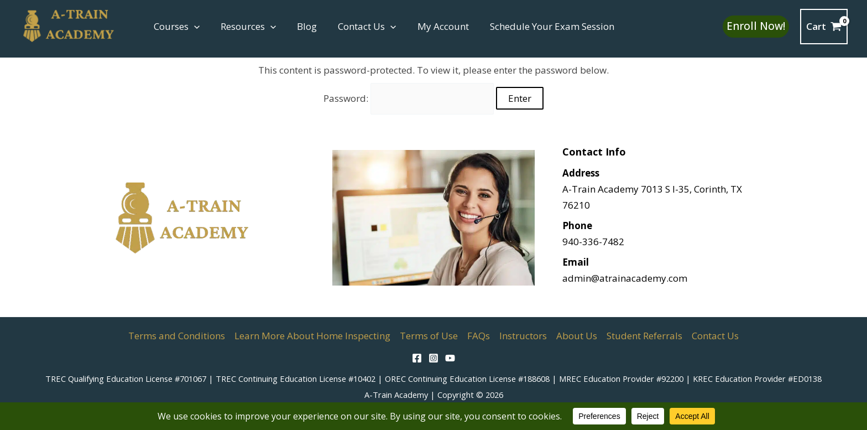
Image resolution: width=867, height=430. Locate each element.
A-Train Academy (396, 394)
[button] (193, 26)
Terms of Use (429, 335)
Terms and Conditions (176, 335)
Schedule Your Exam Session (540, 26)
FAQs (478, 335)
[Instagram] (433, 358)
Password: (408, 98)
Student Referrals (644, 335)
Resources (245, 26)
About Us (576, 335)
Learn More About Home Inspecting (312, 335)
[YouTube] (450, 358)
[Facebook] (417, 358)
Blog (301, 26)
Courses (176, 26)
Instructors (523, 335)
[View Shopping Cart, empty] (824, 26)
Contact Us (359, 26)
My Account (433, 26)
